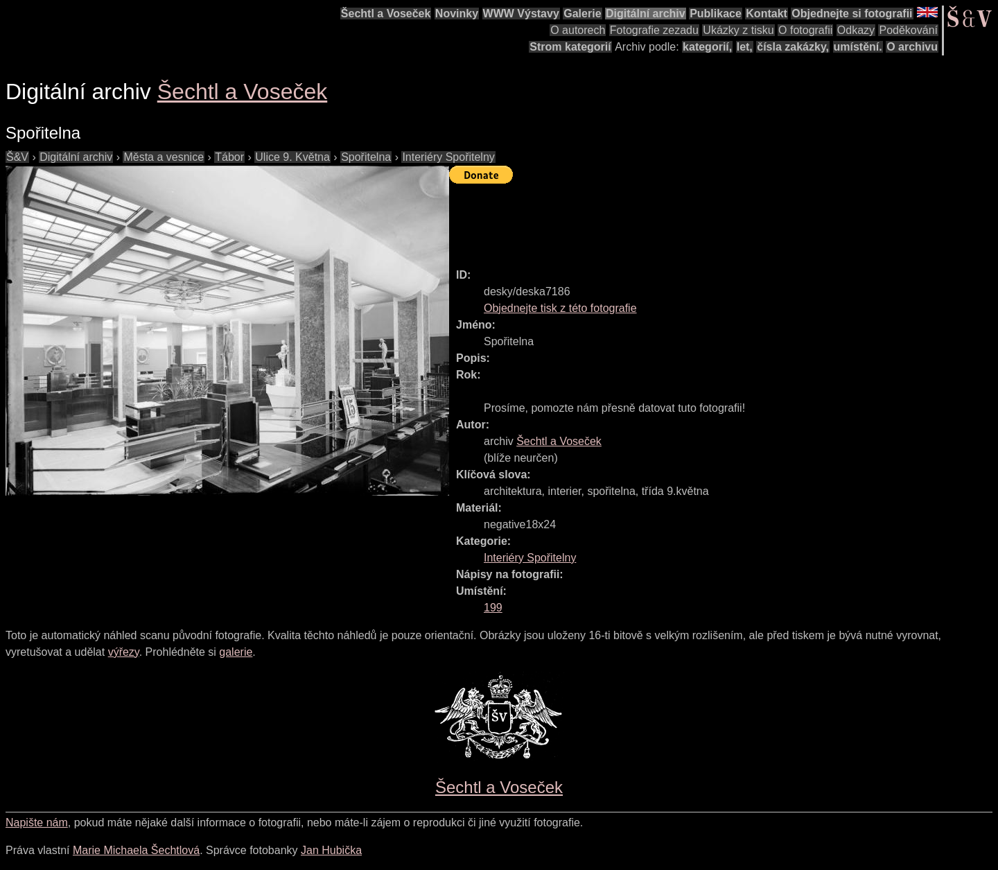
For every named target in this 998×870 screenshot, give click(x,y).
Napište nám (37, 822)
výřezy (123, 652)
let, (745, 47)
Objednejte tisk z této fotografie (560, 308)
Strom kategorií (570, 47)
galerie (235, 652)
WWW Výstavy (521, 13)
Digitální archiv (645, 13)
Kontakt (766, 13)
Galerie (582, 13)
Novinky (456, 13)
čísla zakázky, (793, 47)
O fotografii (805, 30)
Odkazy (856, 30)
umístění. (858, 47)
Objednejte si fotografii (851, 13)
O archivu (912, 47)
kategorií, (707, 47)
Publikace (716, 13)
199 (493, 608)
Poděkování (908, 30)
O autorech (577, 30)
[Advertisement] (701, 220)
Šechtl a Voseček (386, 13)
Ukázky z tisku (738, 30)
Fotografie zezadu (654, 30)
